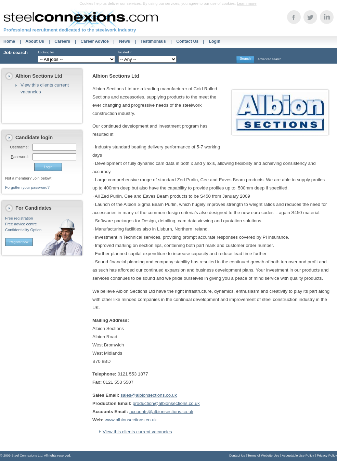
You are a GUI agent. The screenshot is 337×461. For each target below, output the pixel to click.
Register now (19, 242)
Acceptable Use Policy (298, 455)
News (124, 41)
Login (214, 41)
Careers (62, 41)
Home (9, 41)
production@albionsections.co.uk (166, 403)
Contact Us (187, 41)
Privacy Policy (327, 455)
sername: (19, 147)
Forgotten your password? (27, 187)
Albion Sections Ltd (38, 76)
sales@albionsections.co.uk (148, 395)
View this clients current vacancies (137, 431)
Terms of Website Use (264, 455)
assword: (20, 157)
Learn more (246, 3)
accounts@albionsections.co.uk (161, 411)
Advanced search (269, 59)
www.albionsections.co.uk (131, 419)
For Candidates (33, 208)
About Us (34, 41)
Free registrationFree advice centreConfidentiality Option (23, 224)
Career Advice (94, 41)
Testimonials (153, 41)
